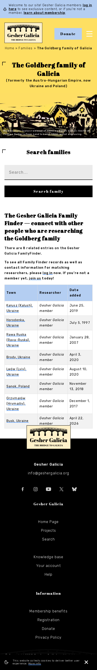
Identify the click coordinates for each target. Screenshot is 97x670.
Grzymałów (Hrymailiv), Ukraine (15, 403)
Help (48, 574)
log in (48, 273)
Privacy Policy (48, 637)
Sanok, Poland (18, 386)
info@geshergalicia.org (48, 473)
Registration (48, 620)
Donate (68, 33)
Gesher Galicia (49, 437)
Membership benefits (48, 611)
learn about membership (44, 13)
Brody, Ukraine (18, 357)
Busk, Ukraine (17, 421)
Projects (48, 530)
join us (35, 278)
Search (48, 539)
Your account (48, 566)
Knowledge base (49, 557)
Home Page (48, 522)
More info (34, 663)
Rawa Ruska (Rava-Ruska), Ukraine (18, 340)
